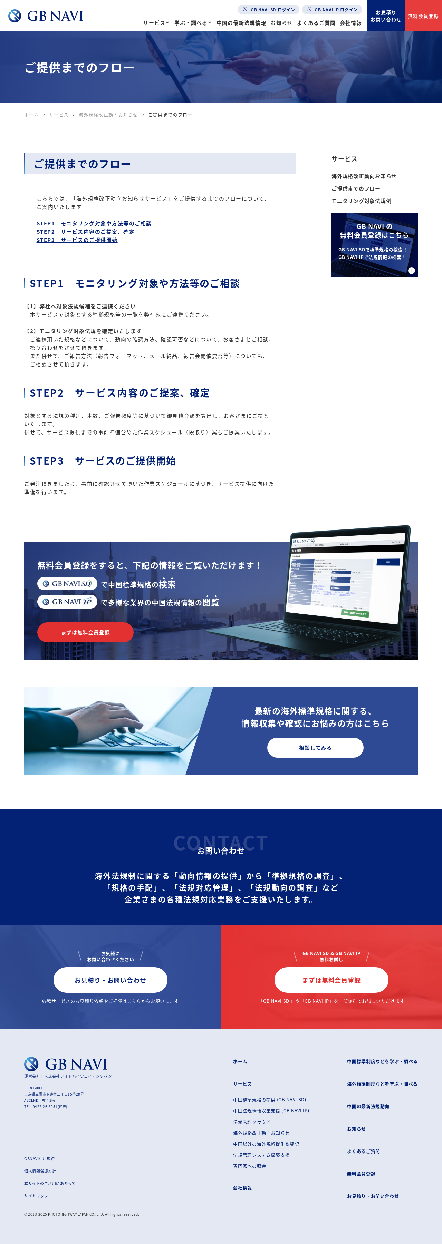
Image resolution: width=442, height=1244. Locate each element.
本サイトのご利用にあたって (50, 1183)
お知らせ (281, 22)
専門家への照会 (249, 1166)
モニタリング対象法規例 (361, 200)
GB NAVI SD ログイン (268, 9)
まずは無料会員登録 (85, 632)
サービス (154, 22)
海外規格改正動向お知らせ (108, 114)
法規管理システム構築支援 (261, 1154)
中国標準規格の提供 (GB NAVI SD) (269, 1099)
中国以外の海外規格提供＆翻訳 (266, 1143)
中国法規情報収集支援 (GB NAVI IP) (271, 1110)
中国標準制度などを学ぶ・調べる (382, 1061)
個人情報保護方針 (40, 1171)
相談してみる (315, 747)
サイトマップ (36, 1196)
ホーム (31, 114)
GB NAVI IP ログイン (332, 9)
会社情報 (351, 22)
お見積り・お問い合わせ (110, 979)
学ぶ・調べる (191, 22)
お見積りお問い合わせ (386, 16)
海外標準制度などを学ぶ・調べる (382, 1083)
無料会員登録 (423, 15)
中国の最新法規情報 (241, 22)
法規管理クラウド (252, 1121)
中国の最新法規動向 (368, 1106)
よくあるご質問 (316, 22)
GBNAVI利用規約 (39, 1158)
